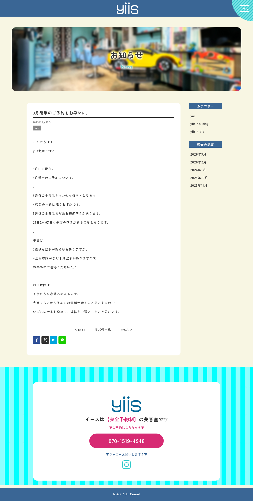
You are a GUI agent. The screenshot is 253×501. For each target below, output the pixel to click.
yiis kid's (197, 131)
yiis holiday (199, 123)
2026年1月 (198, 169)
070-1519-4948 (127, 441)
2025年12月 (199, 177)
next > (126, 329)
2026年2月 (198, 162)
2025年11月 (199, 185)
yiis (193, 116)
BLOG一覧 (103, 329)
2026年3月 (198, 154)
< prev (80, 329)
